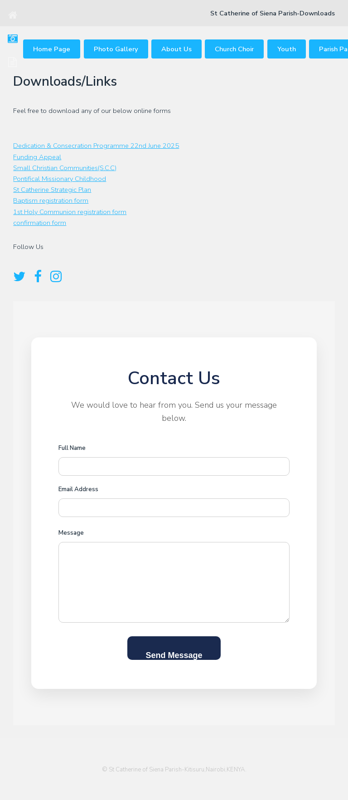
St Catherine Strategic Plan (52, 189)
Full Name (72, 448)
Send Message (173, 655)
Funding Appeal (37, 156)
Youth (286, 49)
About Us (176, 49)
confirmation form (39, 222)
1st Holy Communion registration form (69, 211)
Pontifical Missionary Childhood (59, 178)
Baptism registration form (50, 200)
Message (71, 533)
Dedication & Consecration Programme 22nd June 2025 (96, 145)
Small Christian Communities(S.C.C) (64, 167)
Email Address (78, 489)
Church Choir (234, 49)
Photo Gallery (116, 49)
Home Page (51, 49)
